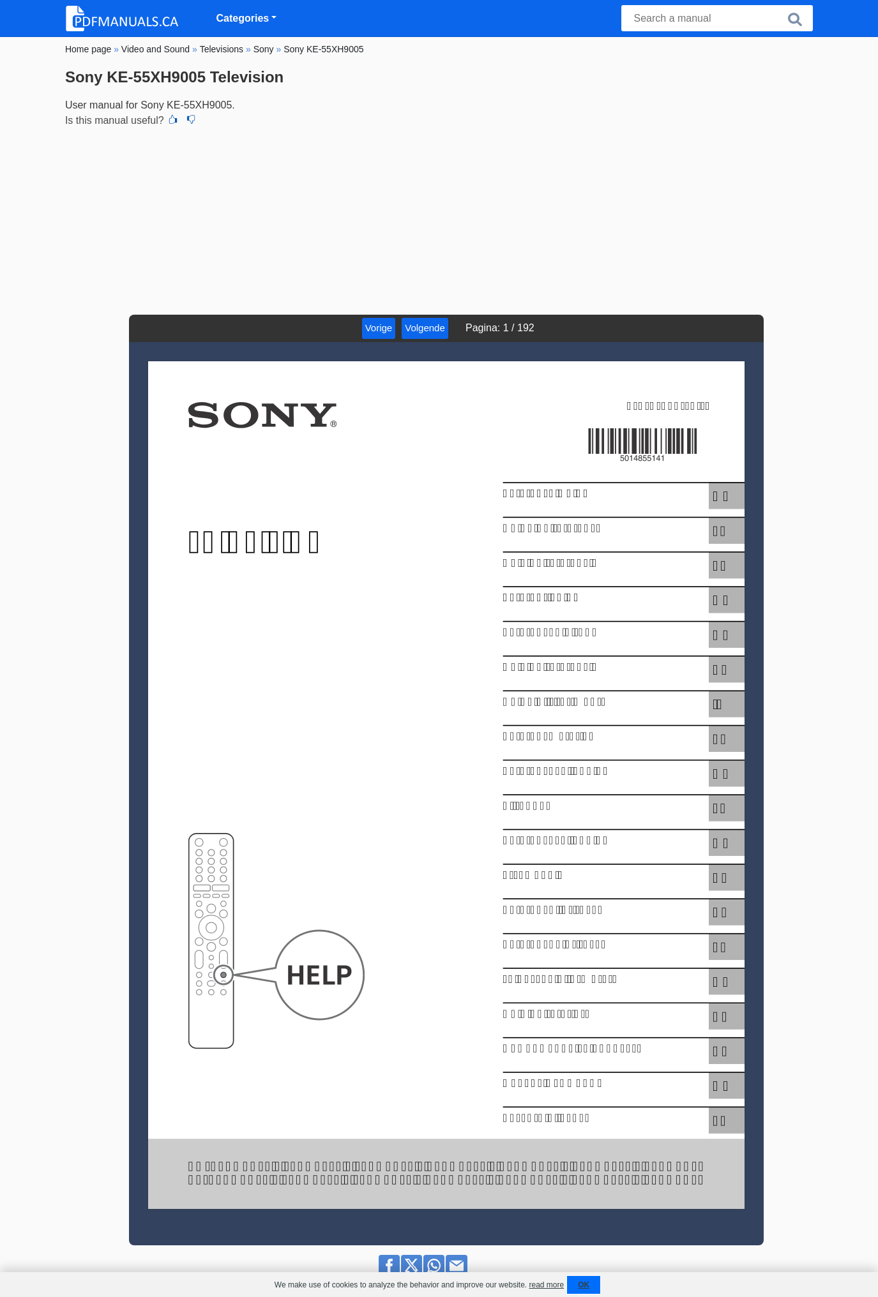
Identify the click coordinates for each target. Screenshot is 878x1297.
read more (546, 1284)
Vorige (379, 327)
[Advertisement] (439, 219)
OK (583, 1284)
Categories (242, 18)
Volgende (425, 327)
